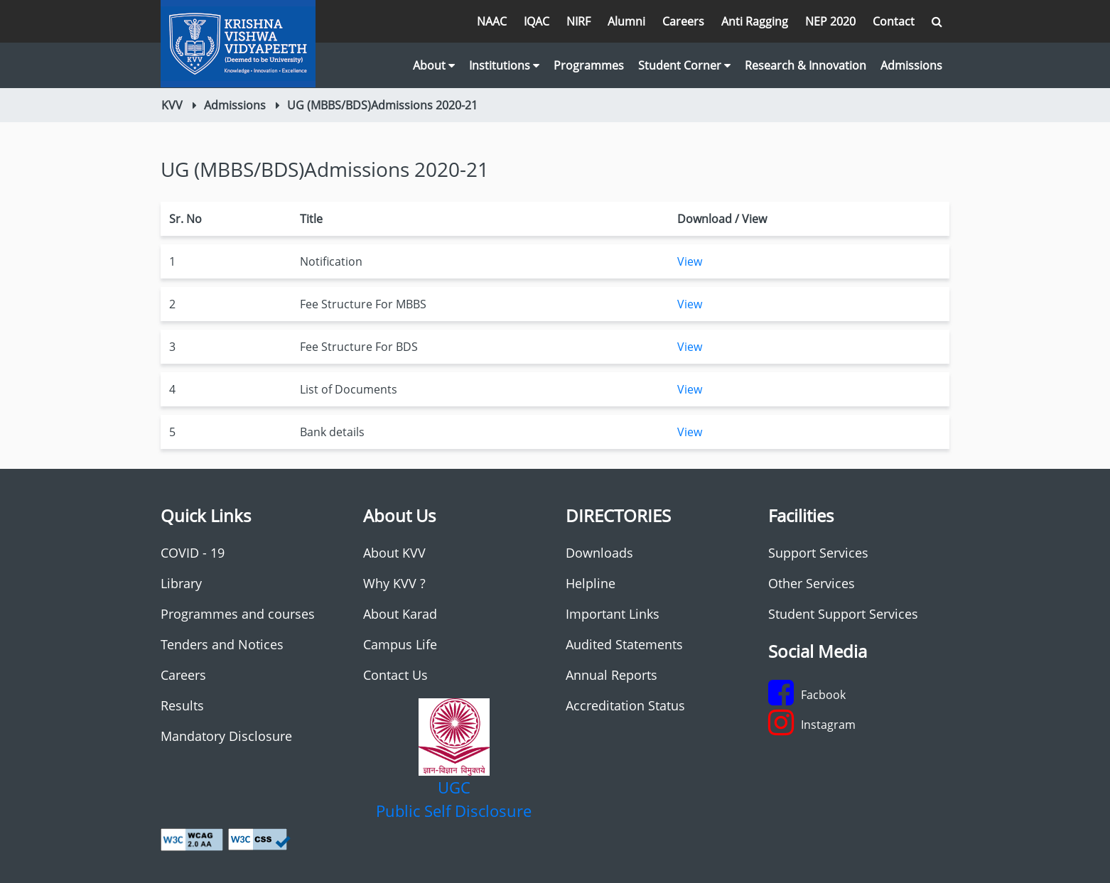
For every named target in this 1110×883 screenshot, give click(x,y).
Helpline (590, 583)
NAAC (492, 21)
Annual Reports (611, 674)
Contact (894, 21)
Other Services (811, 583)
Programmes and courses (238, 613)
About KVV (394, 552)
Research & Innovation (805, 65)
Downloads (599, 552)
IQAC (536, 21)
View (689, 261)
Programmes (589, 65)
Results (182, 705)
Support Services (818, 552)
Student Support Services (843, 613)
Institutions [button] (504, 65)
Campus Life (400, 644)
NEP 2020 (830, 21)
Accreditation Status (625, 705)
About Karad (400, 613)
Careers (683, 21)
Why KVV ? (394, 583)
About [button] (434, 65)
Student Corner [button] (684, 65)
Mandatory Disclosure (226, 735)
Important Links (612, 613)
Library (181, 583)
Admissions (911, 65)
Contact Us (395, 674)
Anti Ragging (754, 21)
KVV (172, 105)
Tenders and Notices (222, 644)
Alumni (626, 21)
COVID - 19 (193, 552)
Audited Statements (624, 644)
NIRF (578, 21)
